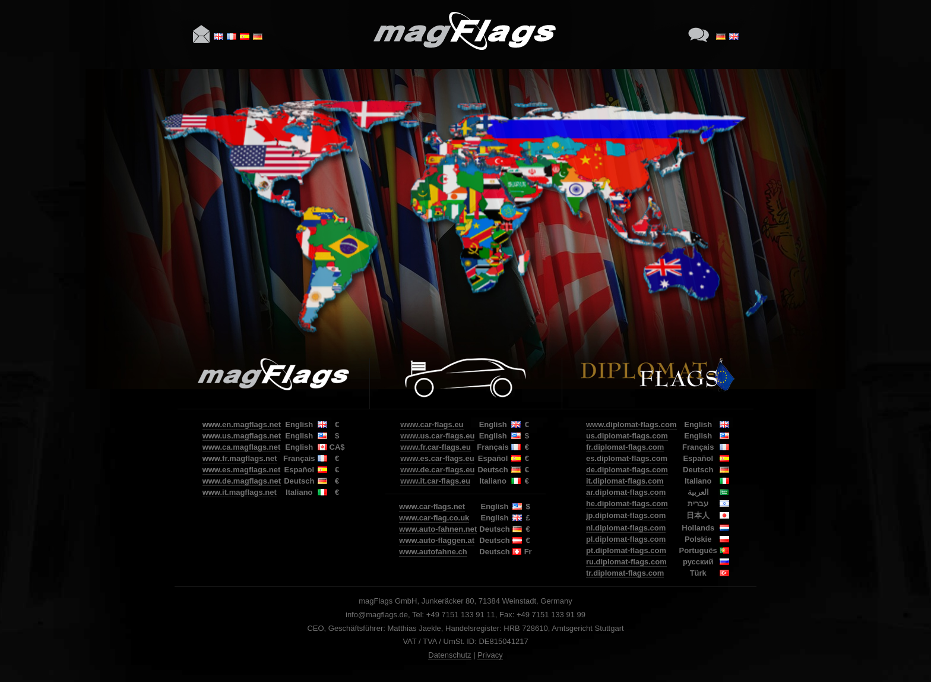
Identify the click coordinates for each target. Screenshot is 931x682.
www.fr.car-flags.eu (435, 447)
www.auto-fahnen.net (438, 529)
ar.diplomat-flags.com (626, 492)
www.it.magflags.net (239, 492)
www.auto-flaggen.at (436, 540)
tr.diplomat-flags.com (625, 573)
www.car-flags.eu (431, 424)
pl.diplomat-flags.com (626, 539)
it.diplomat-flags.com (625, 480)
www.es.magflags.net (241, 469)
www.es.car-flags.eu (437, 458)
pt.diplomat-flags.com (626, 550)
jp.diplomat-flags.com (626, 515)
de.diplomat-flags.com (627, 469)
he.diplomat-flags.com (627, 503)
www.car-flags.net (432, 506)
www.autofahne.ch (433, 551)
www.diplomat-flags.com (631, 424)
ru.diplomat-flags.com (626, 561)
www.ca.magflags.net (241, 447)
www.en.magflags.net (241, 424)
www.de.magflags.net (241, 480)
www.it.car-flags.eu (435, 480)
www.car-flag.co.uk (434, 517)
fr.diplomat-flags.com (625, 447)
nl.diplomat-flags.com (626, 527)
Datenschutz (449, 655)
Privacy (490, 655)
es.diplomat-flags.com (626, 458)
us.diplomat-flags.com (627, 435)
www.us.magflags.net (241, 435)
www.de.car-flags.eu (437, 469)
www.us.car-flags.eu (437, 435)
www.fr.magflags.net (239, 458)
